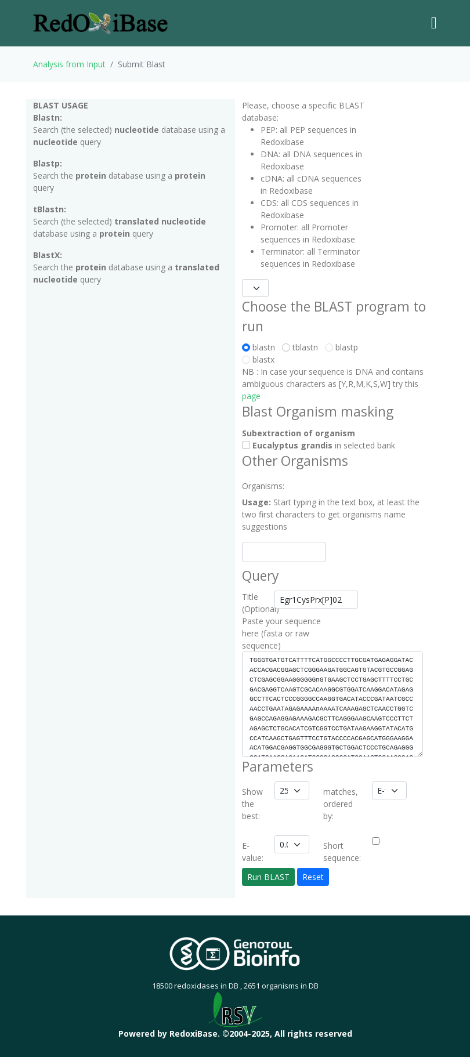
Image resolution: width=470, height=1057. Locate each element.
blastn (261, 347)
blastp (341, 347)
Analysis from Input (69, 64)
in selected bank (318, 445)
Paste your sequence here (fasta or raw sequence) (281, 633)
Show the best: (252, 803)
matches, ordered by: (340, 803)
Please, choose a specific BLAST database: (303, 111)
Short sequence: (342, 851)
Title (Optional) (254, 602)
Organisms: (254, 485)
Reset (313, 876)
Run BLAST (268, 876)
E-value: (252, 851)
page (251, 395)
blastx (258, 359)
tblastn (302, 347)
